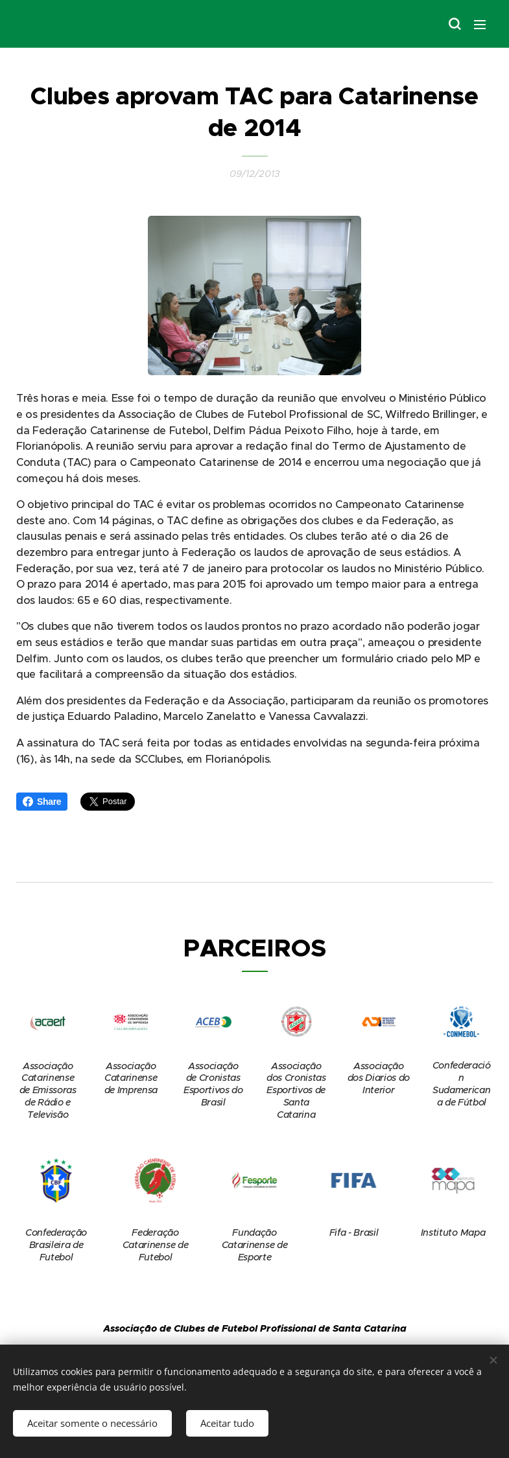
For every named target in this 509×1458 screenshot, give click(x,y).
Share (42, 801)
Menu (480, 24)
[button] (454, 24)
